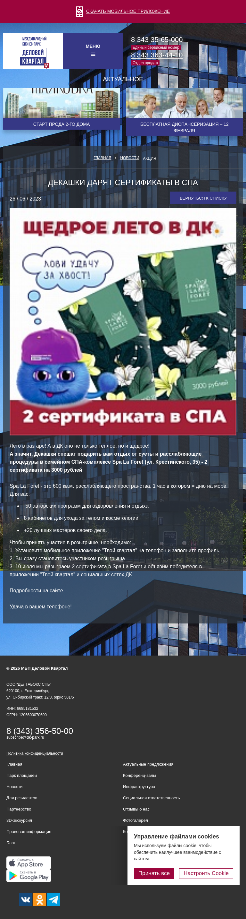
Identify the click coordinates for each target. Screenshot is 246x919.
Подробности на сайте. (37, 590)
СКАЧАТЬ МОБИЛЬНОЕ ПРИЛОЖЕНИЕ (123, 11)
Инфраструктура (139, 786)
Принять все (154, 873)
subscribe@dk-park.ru (25, 737)
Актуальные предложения (148, 764)
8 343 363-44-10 (157, 55)
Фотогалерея (135, 820)
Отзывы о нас (136, 809)
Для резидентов (21, 797)
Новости (129, 158)
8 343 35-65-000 (157, 40)
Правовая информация (28, 831)
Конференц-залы (139, 775)
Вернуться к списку (203, 198)
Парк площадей (21, 775)
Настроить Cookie (206, 873)
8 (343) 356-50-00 (39, 731)
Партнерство (18, 809)
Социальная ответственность (151, 797)
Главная (102, 158)
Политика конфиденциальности (34, 753)
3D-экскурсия (19, 820)
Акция (149, 158)
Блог (10, 842)
